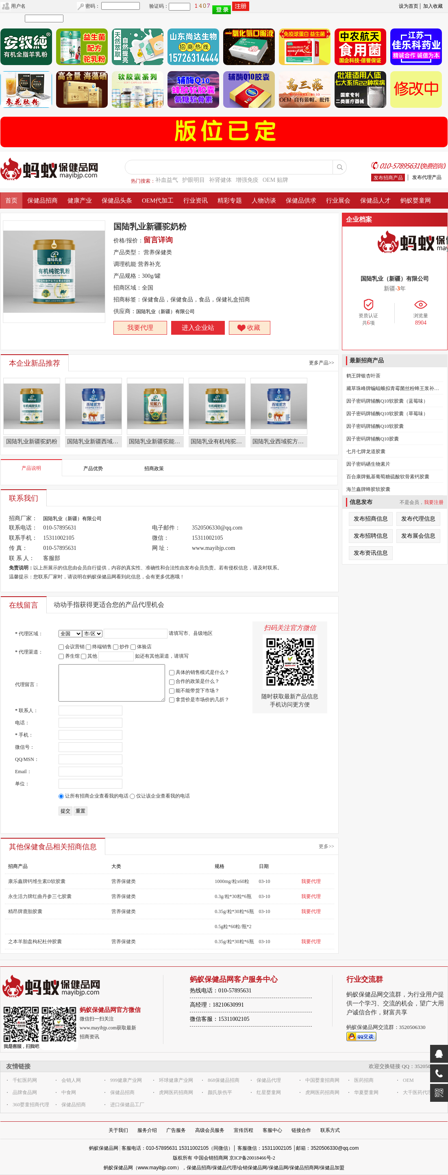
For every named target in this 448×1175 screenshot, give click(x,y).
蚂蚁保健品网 (103, 1148)
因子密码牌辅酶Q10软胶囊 (375, 426)
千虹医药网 (25, 1080)
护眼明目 (193, 180)
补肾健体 (220, 180)
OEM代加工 (158, 200)
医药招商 (364, 1080)
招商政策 (154, 468)
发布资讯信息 (371, 553)
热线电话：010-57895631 (221, 991)
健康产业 (79, 200)
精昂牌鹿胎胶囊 (25, 911)
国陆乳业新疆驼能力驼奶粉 (156, 441)
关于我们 (118, 1130)
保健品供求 (301, 200)
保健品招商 (42, 200)
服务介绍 (147, 1130)
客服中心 (272, 1130)
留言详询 (158, 240)
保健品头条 (117, 200)
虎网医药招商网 (176, 1092)
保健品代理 (269, 1080)
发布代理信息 (418, 519)
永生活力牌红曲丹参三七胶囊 (40, 896)
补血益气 (166, 180)
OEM (408, 1080)
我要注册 (434, 502)
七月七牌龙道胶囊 (365, 451)
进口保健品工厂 (127, 1104)
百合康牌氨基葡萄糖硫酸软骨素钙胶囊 (387, 477)
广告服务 (176, 1130)
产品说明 (31, 468)
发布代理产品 (426, 177)
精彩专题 (229, 200)
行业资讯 (195, 200)
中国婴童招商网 (322, 1080)
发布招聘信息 (371, 536)
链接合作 (301, 1130)
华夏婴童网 (366, 1092)
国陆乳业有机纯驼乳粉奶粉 (218, 441)
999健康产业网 (126, 1080)
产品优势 (93, 468)
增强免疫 (247, 180)
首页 (11, 200)
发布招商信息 (371, 519)
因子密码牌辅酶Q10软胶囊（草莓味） (387, 413)
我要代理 (140, 327)
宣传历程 (243, 1130)
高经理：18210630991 (217, 1005)
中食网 (68, 1092)
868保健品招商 (223, 1080)
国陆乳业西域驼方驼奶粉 (279, 441)
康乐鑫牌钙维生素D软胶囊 (36, 881)
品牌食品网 (25, 1092)
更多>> (326, 846)
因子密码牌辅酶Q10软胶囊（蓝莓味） (387, 401)
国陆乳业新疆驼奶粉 (31, 441)
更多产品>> (321, 363)
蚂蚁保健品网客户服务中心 (234, 979)
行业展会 (338, 200)
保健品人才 (375, 200)
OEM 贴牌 (275, 180)
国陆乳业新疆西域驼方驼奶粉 (94, 441)
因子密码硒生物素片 (368, 464)
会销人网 (71, 1080)
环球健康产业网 (176, 1080)
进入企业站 (198, 327)
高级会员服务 (209, 1130)
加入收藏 (433, 6)
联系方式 (330, 1130)
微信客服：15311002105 (219, 1019)
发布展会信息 (418, 536)
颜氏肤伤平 (220, 1092)
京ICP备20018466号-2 (252, 1158)
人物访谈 (264, 200)
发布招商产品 (388, 178)
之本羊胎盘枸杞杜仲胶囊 (35, 941)
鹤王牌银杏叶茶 (363, 376)
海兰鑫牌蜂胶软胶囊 (368, 489)
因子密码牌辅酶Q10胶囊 (372, 439)
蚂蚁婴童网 (415, 200)
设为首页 (408, 6)
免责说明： (21, 568)
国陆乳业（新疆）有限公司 (165, 311)
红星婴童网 (269, 1092)
